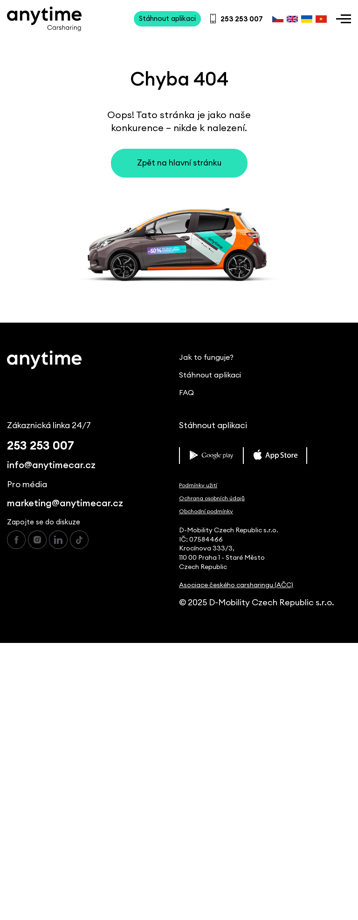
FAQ (186, 393)
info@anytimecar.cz (51, 465)
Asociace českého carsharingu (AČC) (236, 585)
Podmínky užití (198, 485)
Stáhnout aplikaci (210, 375)
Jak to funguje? (206, 357)
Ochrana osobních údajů (212, 498)
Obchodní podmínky (206, 511)
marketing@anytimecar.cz (65, 503)
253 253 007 (40, 446)
